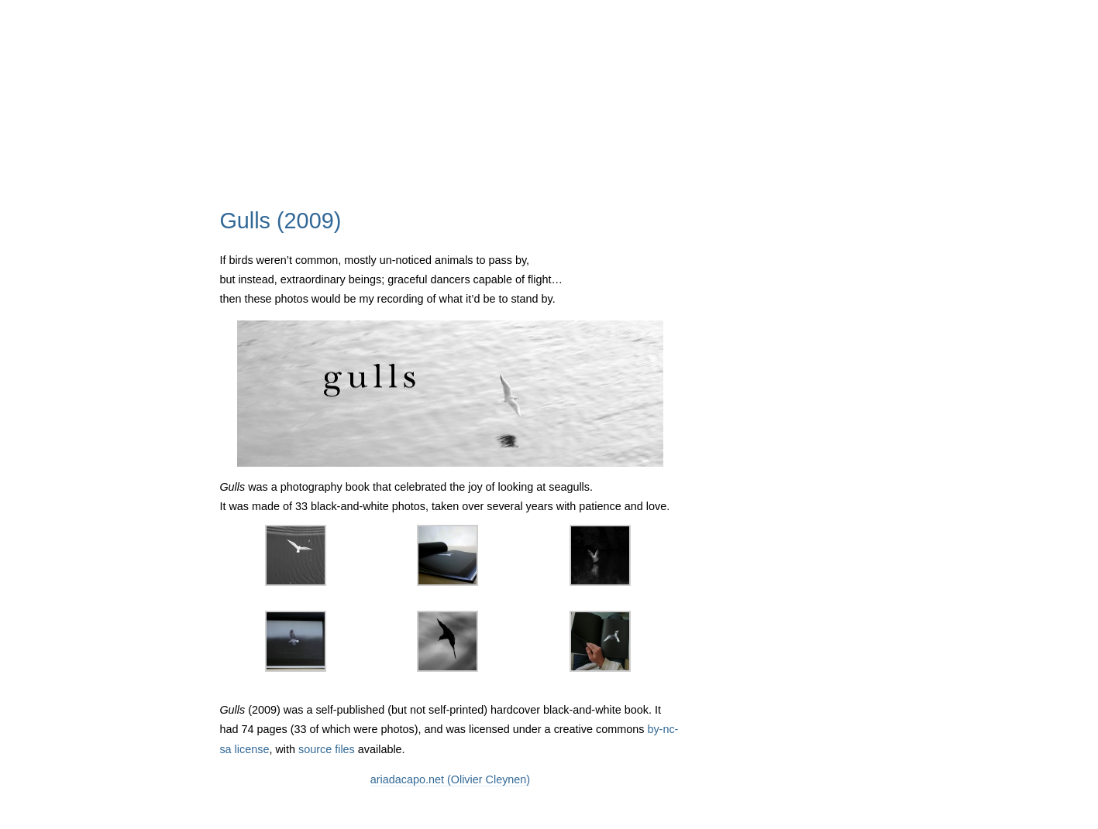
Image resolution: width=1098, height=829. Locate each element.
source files (326, 749)
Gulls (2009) (280, 220)
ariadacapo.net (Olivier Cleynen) (450, 779)
